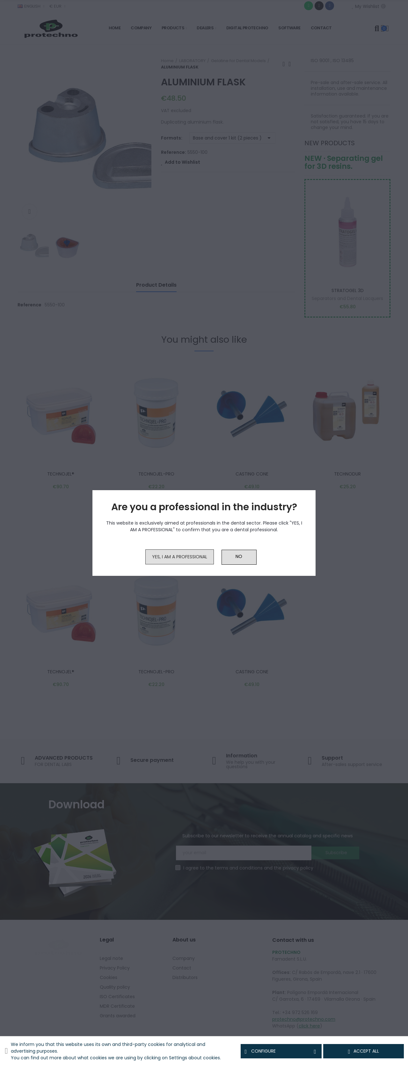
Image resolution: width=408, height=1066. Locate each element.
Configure (280, 1051)
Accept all (363, 1051)
